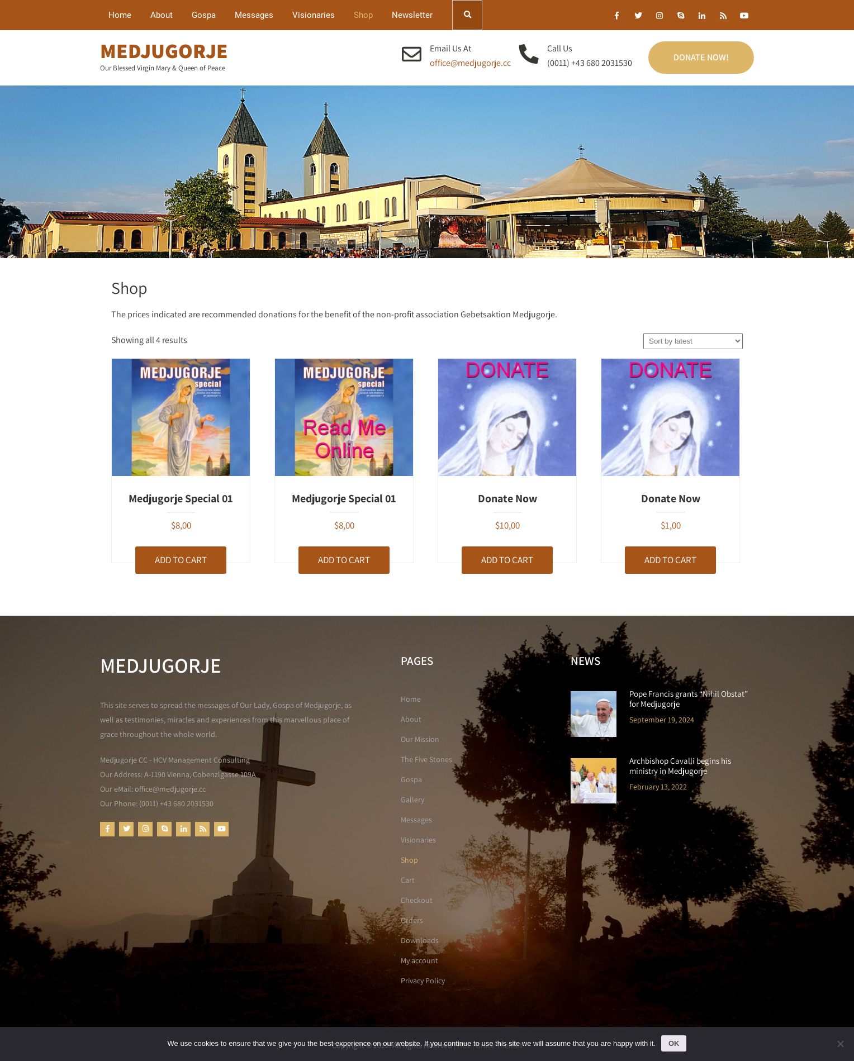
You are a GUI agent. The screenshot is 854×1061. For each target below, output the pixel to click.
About (161, 15)
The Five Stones (426, 759)
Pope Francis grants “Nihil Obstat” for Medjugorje (688, 699)
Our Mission (420, 739)
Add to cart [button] (181, 560)
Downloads (420, 940)
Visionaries (313, 15)
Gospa (204, 15)
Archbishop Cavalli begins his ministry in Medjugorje (680, 766)
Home (119, 15)
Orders (412, 920)
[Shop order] (693, 341)
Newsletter (412, 15)
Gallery (412, 799)
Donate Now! (701, 57)
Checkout (417, 900)
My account (419, 960)
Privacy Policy (423, 981)
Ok (674, 1043)
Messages (254, 15)
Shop (363, 15)
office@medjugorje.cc (470, 63)
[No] (840, 1043)
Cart (408, 880)
